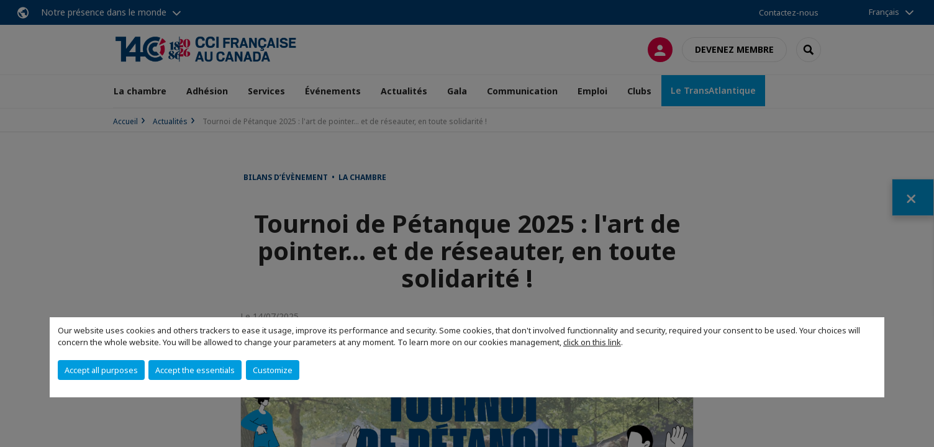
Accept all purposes (101, 370)
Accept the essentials (195, 370)
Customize (272, 370)
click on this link (592, 342)
